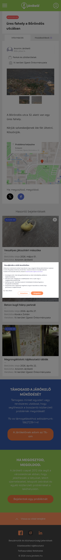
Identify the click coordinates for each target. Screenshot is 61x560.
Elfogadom (37, 293)
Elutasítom (24, 293)
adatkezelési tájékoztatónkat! (34, 271)
